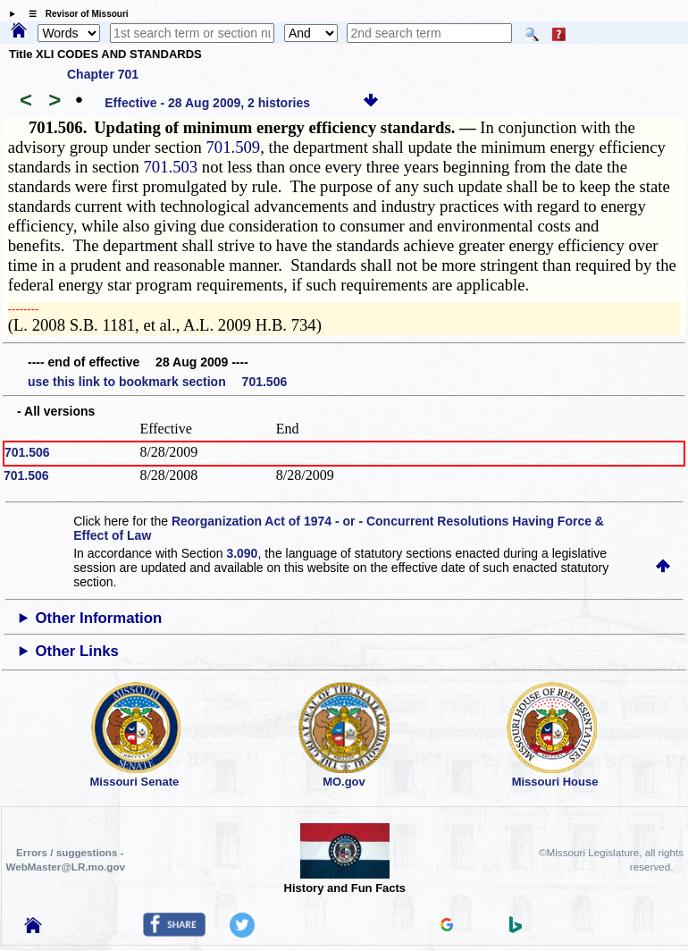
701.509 (233, 147)
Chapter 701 (102, 74)
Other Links (77, 651)
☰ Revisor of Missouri (74, 14)
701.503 (171, 166)
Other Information (99, 618)
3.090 (241, 553)
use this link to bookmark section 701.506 (157, 382)
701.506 (27, 452)
